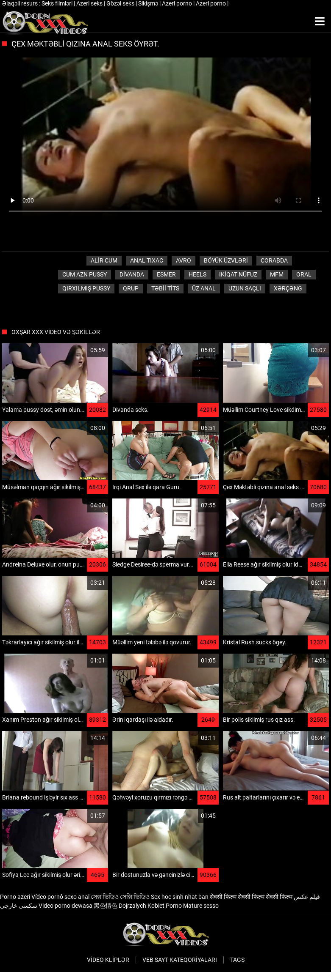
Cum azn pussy (84, 274)
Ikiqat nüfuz (238, 274)
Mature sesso (201, 905)
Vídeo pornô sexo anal (60, 896)
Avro (183, 260)
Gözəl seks (121, 3)
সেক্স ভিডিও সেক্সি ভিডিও (120, 896)
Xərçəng (288, 288)
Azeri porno (177, 3)
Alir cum (104, 260)
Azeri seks (90, 3)
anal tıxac (146, 260)
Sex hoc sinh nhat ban (180, 896)
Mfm (277, 274)
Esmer (166, 274)
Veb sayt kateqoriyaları (179, 959)
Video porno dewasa (65, 905)
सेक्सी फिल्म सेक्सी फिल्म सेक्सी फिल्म (251, 896)
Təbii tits (165, 288)
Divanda (132, 274)
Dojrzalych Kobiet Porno (150, 905)
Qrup (131, 288)
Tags (237, 959)
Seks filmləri (58, 3)
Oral (304, 274)
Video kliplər (108, 959)
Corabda (274, 260)
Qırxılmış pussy (86, 288)
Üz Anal (204, 288)
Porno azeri (15, 896)
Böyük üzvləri (226, 260)
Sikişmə (148, 3)
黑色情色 (105, 905)
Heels (197, 274)
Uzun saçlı (244, 288)
